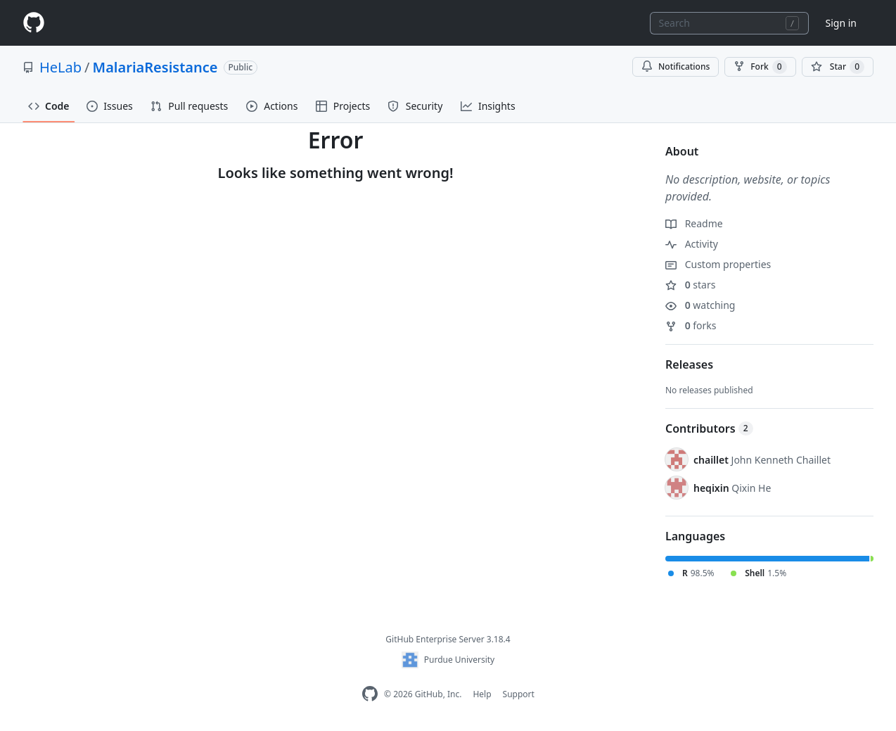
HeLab (60, 67)
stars (690, 284)
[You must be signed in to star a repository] (837, 67)
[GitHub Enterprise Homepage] (369, 694)
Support (519, 694)
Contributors (709, 428)
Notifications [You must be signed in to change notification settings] (675, 66)
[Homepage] (34, 22)
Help (482, 694)
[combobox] (729, 23)
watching (700, 305)
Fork (760, 67)
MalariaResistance (155, 67)
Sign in (841, 23)
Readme (694, 223)
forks (691, 325)
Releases (689, 364)
